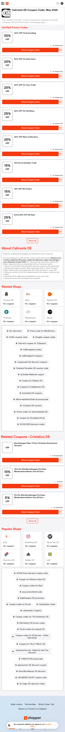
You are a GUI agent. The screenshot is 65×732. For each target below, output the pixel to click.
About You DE (53, 542)
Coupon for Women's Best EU (32, 579)
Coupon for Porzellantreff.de (32, 418)
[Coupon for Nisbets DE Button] (31, 380)
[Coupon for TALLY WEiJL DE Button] (31, 641)
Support (43, 704)
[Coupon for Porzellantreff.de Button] (31, 418)
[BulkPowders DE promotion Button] (31, 598)
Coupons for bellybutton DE (32, 387)
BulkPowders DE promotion (32, 598)
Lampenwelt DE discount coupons (32, 362)
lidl (48, 560)
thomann (7, 318)
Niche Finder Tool (46, 700)
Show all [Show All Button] (32, 241)
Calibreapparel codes (32, 350)
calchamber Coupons (32, 611)
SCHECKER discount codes (32, 424)
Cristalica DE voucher (32, 406)
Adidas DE (29, 560)
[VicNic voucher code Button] (17, 337)
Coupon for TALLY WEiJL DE (32, 642)
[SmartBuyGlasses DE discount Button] (31, 666)
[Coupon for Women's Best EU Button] (31, 579)
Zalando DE (52, 300)
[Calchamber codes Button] (46, 604)
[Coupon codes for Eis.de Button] (19, 604)
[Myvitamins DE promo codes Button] (31, 623)
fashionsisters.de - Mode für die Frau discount (32, 648)
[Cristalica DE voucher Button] (31, 405)
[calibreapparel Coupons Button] (31, 356)
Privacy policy (34, 717)
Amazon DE (8, 300)
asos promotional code (32, 592)
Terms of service (46, 717)
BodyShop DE (31, 542)
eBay (27, 300)
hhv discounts (15, 331)
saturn (50, 318)
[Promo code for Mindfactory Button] (41, 331)
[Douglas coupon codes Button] (44, 337)
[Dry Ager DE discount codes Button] (31, 679)
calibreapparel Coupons (32, 356)
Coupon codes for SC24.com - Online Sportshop (32, 635)
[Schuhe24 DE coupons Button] (31, 393)
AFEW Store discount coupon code (32, 573)
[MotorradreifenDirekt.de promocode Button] (31, 399)
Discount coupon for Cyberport (32, 343)
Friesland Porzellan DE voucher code (32, 368)
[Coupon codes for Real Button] (31, 585)
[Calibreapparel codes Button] (31, 349)
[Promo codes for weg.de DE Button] (31, 629)
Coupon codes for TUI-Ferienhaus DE (32, 617)
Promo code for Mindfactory (42, 331)
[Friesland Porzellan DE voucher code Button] (31, 368)
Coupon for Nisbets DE (32, 381)
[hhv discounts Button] (15, 331)
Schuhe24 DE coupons (32, 393)
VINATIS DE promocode (32, 654)
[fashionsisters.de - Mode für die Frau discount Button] (31, 648)
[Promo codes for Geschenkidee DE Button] (31, 412)
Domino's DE (9, 560)
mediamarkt (30, 318)
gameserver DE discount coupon (32, 660)
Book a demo (16, 700)
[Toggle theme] (62, 3)
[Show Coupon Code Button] (30, 50)
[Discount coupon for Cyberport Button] (31, 343)
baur (5, 542)
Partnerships (30, 700)
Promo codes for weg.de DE (32, 629)
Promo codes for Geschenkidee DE (32, 412)
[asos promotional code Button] (31, 592)
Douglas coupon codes (45, 337)
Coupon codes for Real (32, 586)
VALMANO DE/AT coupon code (32, 673)
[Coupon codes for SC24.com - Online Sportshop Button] (31, 635)
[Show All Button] (32, 521)
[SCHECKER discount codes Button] (31, 424)
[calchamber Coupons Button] (31, 610)
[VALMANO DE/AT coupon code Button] (31, 673)
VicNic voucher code (18, 337)
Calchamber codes (47, 604)
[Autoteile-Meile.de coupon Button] (31, 374)
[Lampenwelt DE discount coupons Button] (31, 362)
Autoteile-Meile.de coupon (32, 374)
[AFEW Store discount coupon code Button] (31, 573)
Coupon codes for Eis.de (20, 604)
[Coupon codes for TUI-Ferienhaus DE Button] (31, 617)
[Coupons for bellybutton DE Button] (31, 387)
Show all (32, 521)
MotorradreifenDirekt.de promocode (32, 399)
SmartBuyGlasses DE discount (32, 667)
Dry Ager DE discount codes (32, 679)
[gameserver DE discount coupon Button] (31, 660)
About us (22, 704)
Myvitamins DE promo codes (32, 623)
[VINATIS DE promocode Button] (31, 654)
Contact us (33, 704)
